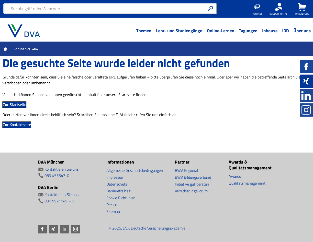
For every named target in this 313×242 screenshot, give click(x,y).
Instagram (306, 110)
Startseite (5, 49)
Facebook (306, 66)
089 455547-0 (57, 175)
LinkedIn (306, 95)
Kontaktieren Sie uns (61, 169)
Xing (306, 81)
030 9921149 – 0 (59, 201)
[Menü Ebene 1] (144, 34)
